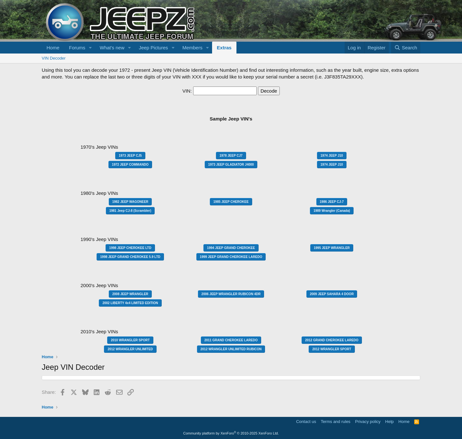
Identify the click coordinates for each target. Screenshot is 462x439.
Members (192, 47)
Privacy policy (368, 421)
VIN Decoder (53, 58)
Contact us (306, 421)
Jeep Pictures (153, 47)
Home (53, 47)
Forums (77, 47)
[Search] (405, 48)
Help (389, 421)
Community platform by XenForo (231, 433)
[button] (90, 48)
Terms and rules (335, 421)
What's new (112, 47)
